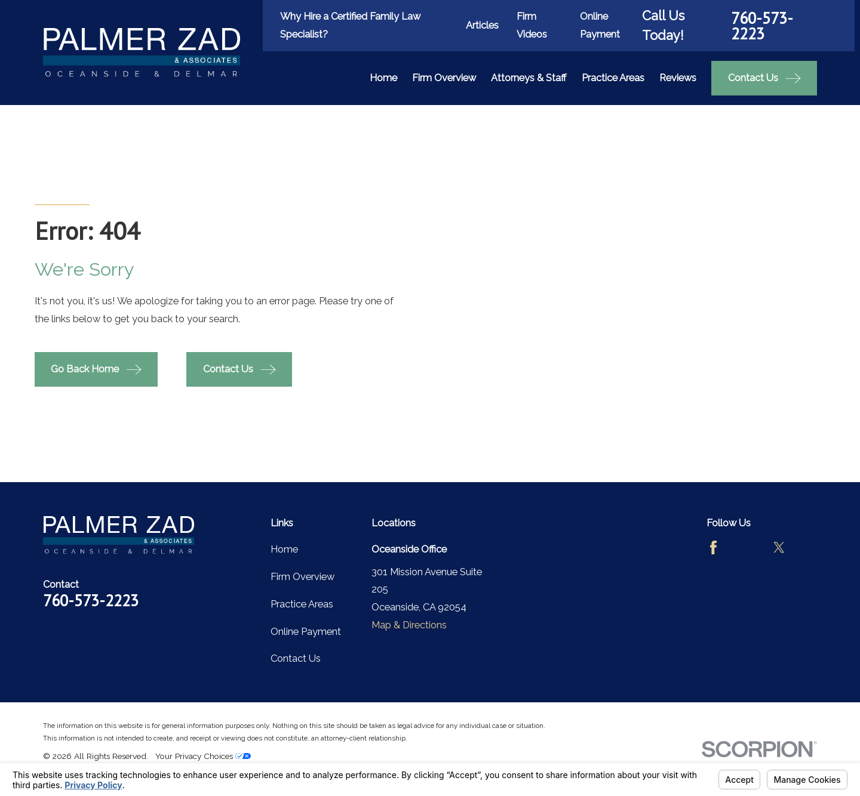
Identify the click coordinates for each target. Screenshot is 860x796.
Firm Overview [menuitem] (444, 78)
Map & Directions (409, 625)
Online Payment (306, 631)
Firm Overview (302, 576)
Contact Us (296, 658)
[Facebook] (713, 547)
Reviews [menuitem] (677, 78)
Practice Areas (302, 604)
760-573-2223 (762, 26)
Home (284, 549)
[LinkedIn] (713, 580)
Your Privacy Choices (203, 756)
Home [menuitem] (383, 78)
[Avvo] (746, 547)
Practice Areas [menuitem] (613, 78)
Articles (482, 25)
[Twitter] (779, 547)
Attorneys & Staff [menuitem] (529, 78)
